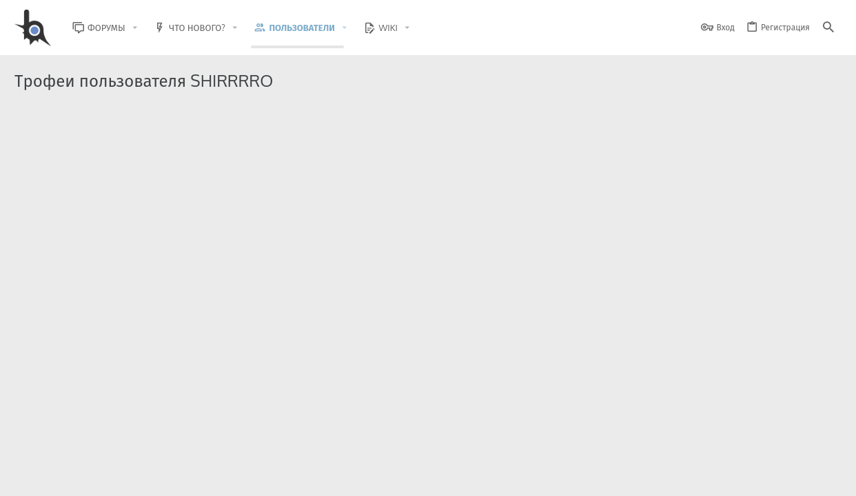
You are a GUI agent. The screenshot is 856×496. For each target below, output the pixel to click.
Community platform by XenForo (127, 438)
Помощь (787, 477)
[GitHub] (825, 444)
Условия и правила (593, 477)
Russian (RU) (154, 477)
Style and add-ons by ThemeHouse (311, 438)
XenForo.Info (102, 449)
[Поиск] (828, 27)
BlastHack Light (77, 477)
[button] (145, 27)
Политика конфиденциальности (700, 477)
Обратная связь (517, 477)
